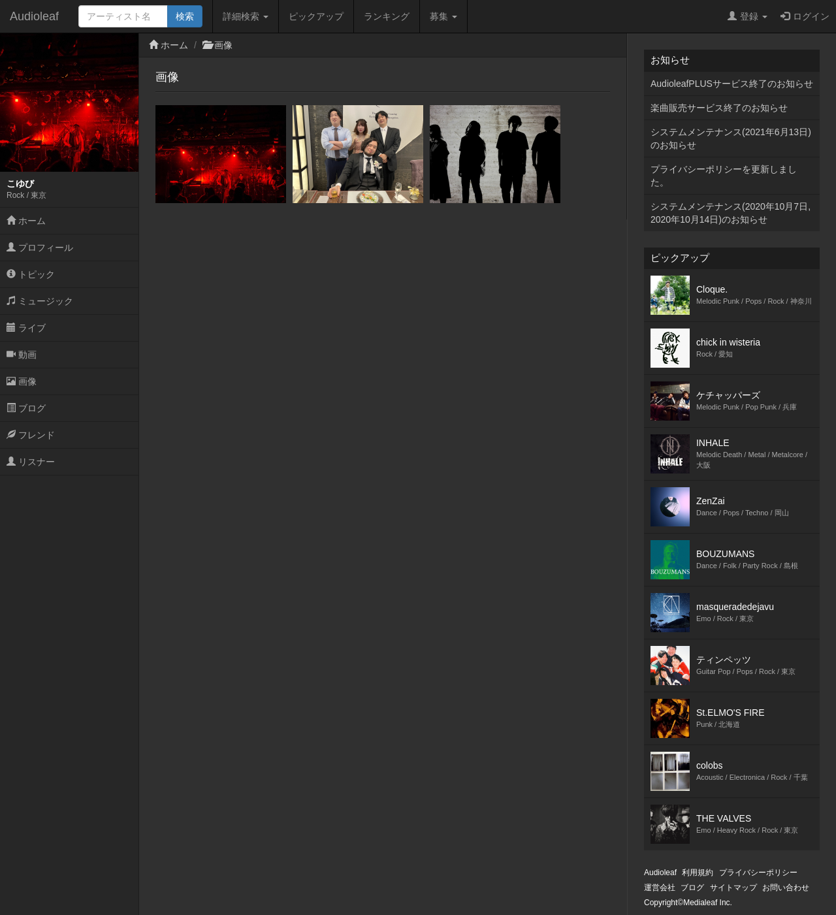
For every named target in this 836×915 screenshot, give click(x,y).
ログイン (804, 16)
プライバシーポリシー (758, 872)
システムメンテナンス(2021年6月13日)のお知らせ (731, 138)
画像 (22, 381)
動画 (22, 354)
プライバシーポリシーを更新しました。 (724, 175)
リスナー (31, 462)
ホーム (26, 221)
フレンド (31, 435)
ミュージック (40, 301)
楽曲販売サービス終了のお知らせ (719, 108)
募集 (443, 16)
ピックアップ (316, 16)
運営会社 (659, 887)
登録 (747, 16)
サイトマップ (733, 887)
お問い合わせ (785, 887)
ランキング (387, 16)
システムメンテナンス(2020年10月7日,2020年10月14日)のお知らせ (731, 213)
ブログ (26, 408)
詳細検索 (245, 16)
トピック (31, 274)
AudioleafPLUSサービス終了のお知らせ (732, 83)
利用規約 (697, 872)
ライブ (26, 328)
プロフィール (40, 247)
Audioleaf (34, 16)
